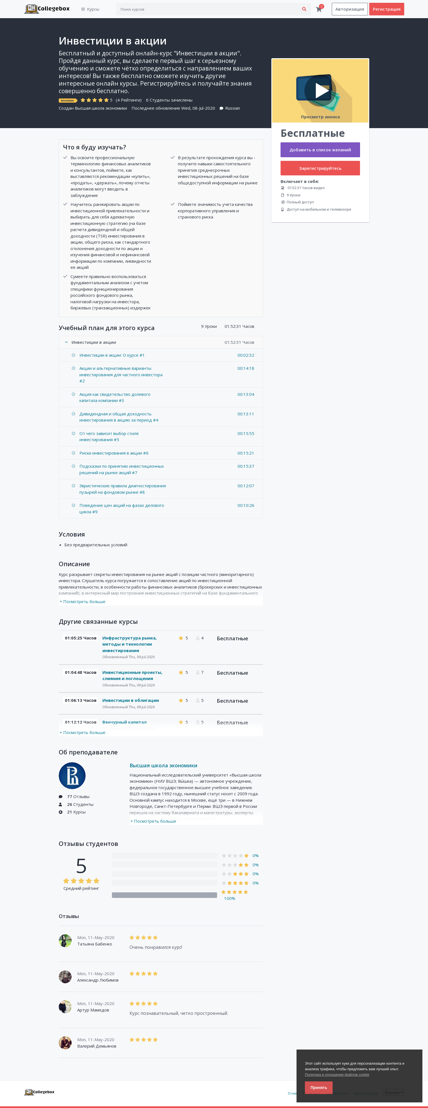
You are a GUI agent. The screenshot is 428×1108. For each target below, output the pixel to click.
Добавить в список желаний (320, 150)
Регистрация (387, 9)
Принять (319, 1087)
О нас (293, 1093)
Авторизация (349, 9)
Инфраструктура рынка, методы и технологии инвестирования (129, 644)
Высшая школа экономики (101, 108)
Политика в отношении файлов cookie (337, 1074)
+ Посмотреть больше (82, 601)
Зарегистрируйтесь (320, 168)
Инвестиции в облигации (130, 700)
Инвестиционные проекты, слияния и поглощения (132, 675)
